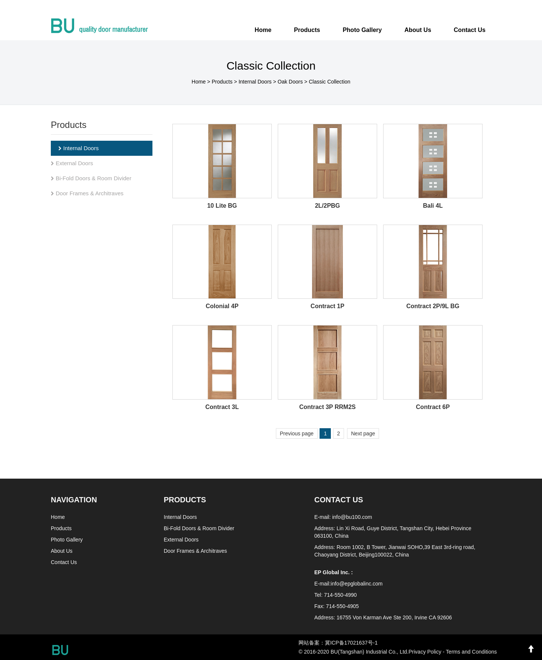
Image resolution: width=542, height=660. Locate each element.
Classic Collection (329, 82)
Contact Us (64, 562)
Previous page (297, 433)
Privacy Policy (424, 652)
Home (263, 30)
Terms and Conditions (471, 652)
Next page (363, 433)
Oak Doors (290, 82)
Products (222, 82)
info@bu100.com (352, 517)
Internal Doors (255, 82)
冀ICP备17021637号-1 (351, 643)
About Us (62, 551)
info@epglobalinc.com (357, 584)
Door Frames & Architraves (87, 193)
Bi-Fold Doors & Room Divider (91, 178)
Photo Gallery (67, 540)
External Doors (72, 163)
